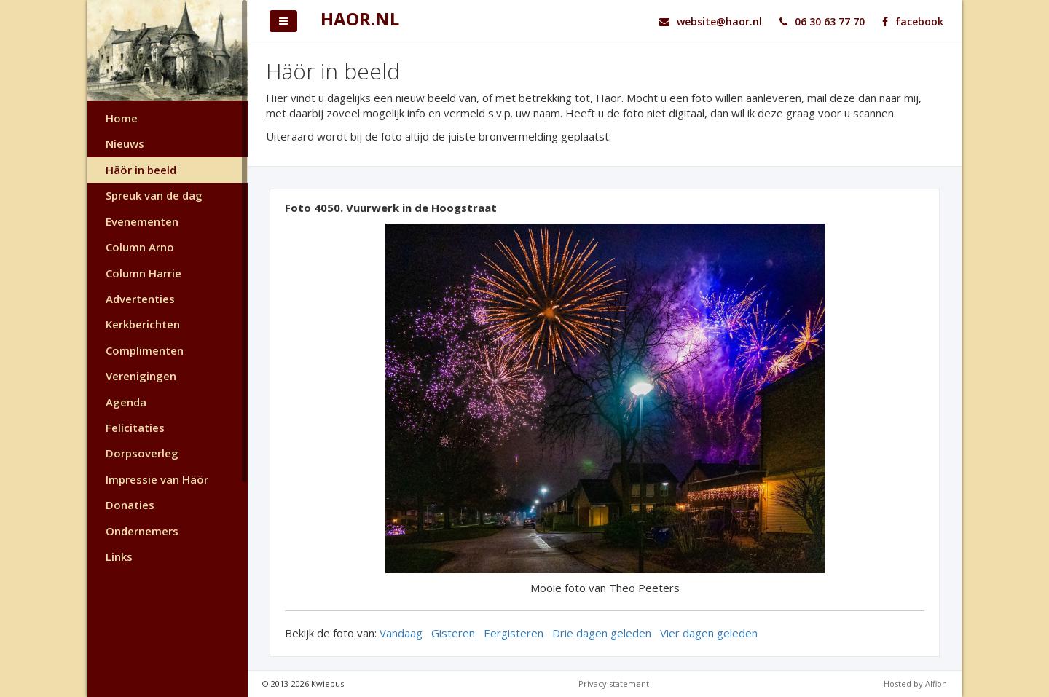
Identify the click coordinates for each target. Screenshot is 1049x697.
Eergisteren (513, 633)
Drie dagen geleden (601, 633)
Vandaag (401, 633)
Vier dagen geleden (709, 633)
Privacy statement (613, 683)
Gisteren (453, 633)
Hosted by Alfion (915, 683)
